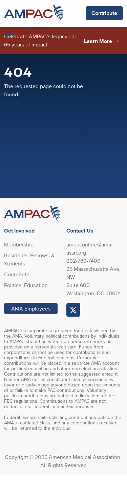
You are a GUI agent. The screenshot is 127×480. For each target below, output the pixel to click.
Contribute (104, 13)
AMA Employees (30, 308)
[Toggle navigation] (9, 32)
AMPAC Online (73, 310)
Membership (19, 244)
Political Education (26, 285)
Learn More (98, 41)
